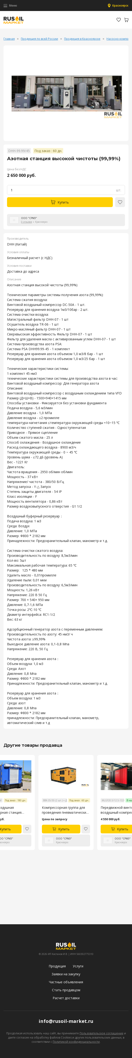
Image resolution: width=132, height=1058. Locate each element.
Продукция (57, 966)
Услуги (78, 966)
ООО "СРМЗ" (29, 218)
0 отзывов (26, 221)
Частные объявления (66, 982)
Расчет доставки (66, 998)
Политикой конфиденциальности (76, 1042)
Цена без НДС (16, 169)
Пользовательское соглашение (101, 1033)
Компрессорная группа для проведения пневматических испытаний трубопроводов (65, 810)
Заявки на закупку (66, 974)
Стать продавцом (66, 990)
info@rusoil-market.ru (66, 1021)
